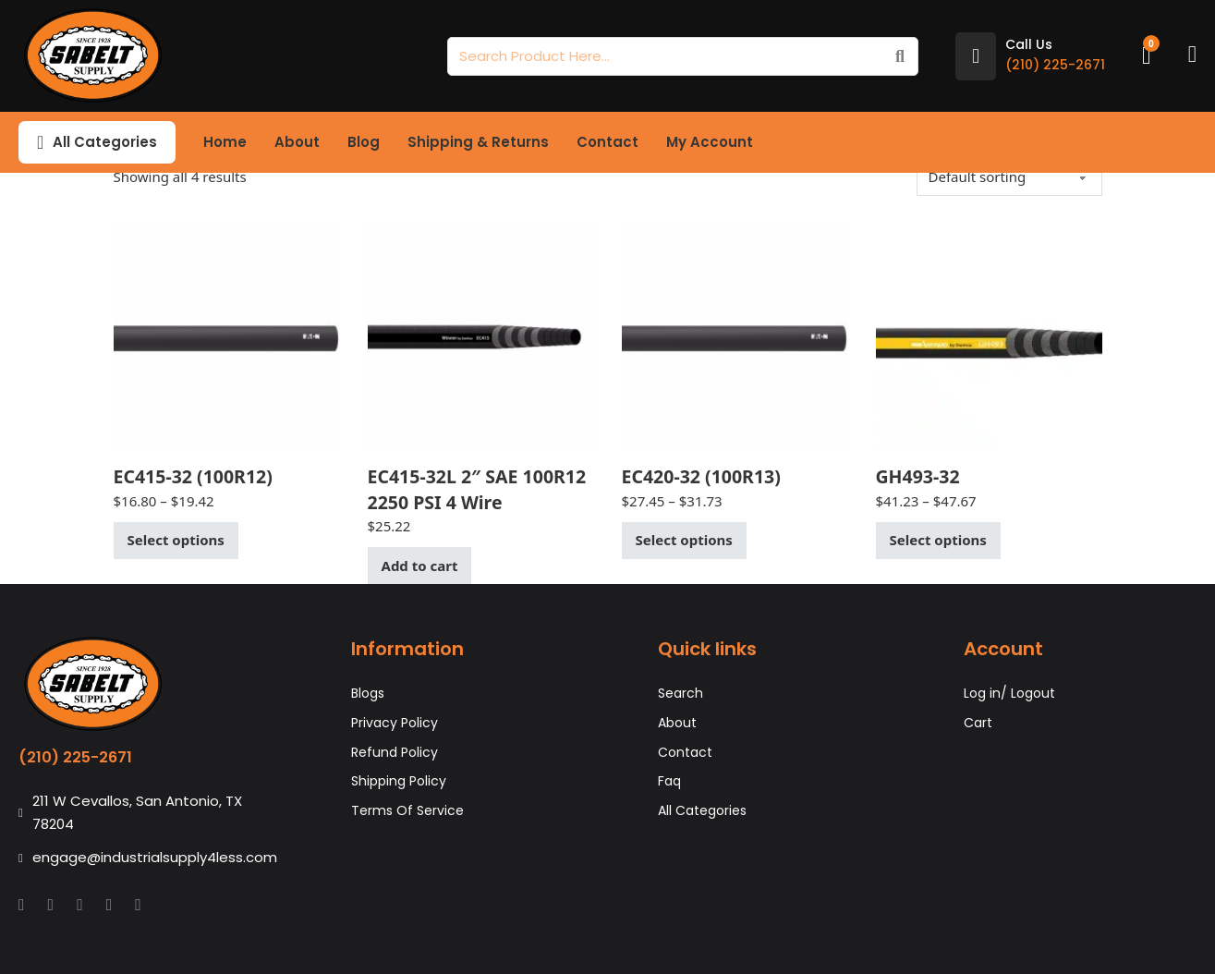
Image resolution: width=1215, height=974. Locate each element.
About (297, 142)
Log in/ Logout (1009, 693)
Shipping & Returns (478, 142)
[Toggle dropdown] (40, 142)
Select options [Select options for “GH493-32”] (938, 539)
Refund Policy (394, 752)
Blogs (367, 693)
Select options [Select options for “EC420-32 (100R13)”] (684, 539)
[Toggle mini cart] (1146, 55)
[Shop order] (1009, 176)
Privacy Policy (394, 722)
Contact (607, 142)
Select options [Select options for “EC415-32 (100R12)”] (176, 539)
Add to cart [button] (420, 565)
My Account (709, 142)
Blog (363, 142)
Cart (978, 722)
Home (225, 142)
